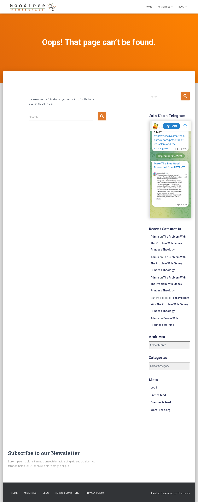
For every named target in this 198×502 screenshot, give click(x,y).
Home (149, 6)
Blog (182, 6)
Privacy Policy (95, 493)
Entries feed (158, 395)
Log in (154, 387)
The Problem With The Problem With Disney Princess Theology (168, 243)
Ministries (165, 6)
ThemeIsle (183, 493)
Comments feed (161, 402)
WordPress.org (161, 409)
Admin (155, 236)
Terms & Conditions (67, 493)
